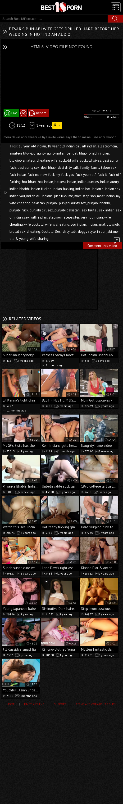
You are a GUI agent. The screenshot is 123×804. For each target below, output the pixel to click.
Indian (92, 224)
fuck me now (37, 174)
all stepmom (107, 146)
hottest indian (65, 181)
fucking (15, 181)
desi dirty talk (68, 167)
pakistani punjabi (45, 203)
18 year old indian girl (64, 146)
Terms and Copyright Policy (96, 704)
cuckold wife (68, 160)
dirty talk (70, 231)
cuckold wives (90, 160)
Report (41, 113)
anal (101, 224)
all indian (89, 146)
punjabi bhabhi (98, 203)
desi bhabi (48, 167)
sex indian (106, 210)
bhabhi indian (99, 153)
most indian (106, 196)
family (84, 167)
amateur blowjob (22, 153)
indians (47, 196)
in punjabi (104, 231)
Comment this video (104, 245)
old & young (18, 238)
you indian (78, 224)
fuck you (67, 174)
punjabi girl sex (41, 210)
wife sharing (39, 238)
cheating (33, 231)
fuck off (115, 174)
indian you (17, 196)
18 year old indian (32, 146)
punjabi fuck (18, 210)
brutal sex (17, 231)
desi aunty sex (29, 167)
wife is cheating (57, 224)
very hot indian (92, 217)
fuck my (54, 174)
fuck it (102, 174)
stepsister (71, 217)
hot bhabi (29, 181)
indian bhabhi (19, 189)
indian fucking (63, 189)
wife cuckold (34, 224)
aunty (41, 153)
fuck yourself (86, 174)
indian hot (83, 189)
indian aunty (109, 181)
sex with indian (35, 217)
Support (60, 704)
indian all (33, 196)
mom (116, 231)
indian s (98, 189)
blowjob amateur (22, 160)
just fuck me (63, 196)
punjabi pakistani (67, 210)
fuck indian (17, 174)
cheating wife (47, 160)
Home (10, 704)
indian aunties (88, 181)
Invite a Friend (34, 704)
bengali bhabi (77, 153)
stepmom (56, 217)
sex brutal (90, 210)
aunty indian (56, 153)
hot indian (45, 181)
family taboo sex (103, 167)
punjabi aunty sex (72, 203)
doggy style (87, 231)
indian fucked (41, 189)
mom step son (85, 196)
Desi (58, 231)
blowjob (113, 224)
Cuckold (47, 231)
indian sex (112, 189)
